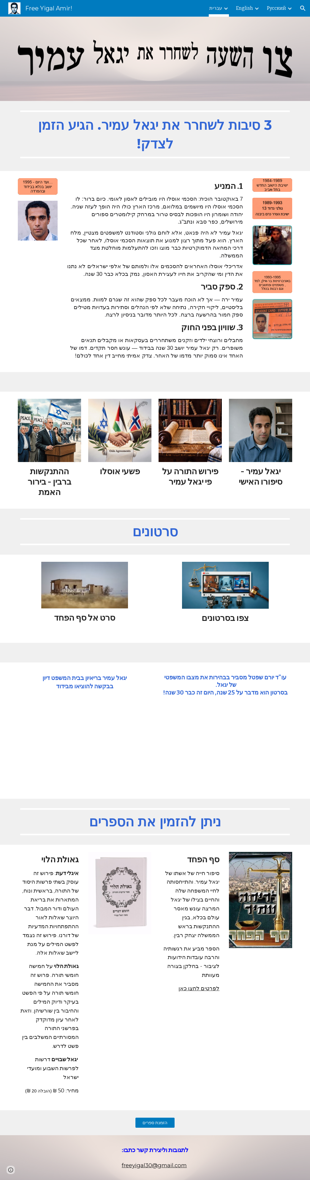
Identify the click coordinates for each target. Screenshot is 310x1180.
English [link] (244, 8)
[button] (303, 8)
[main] (155, 136)
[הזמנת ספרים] (155, 1123)
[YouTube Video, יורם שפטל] (225, 746)
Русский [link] (276, 8)
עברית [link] (215, 8)
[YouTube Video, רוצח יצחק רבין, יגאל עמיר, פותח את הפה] (84, 740)
